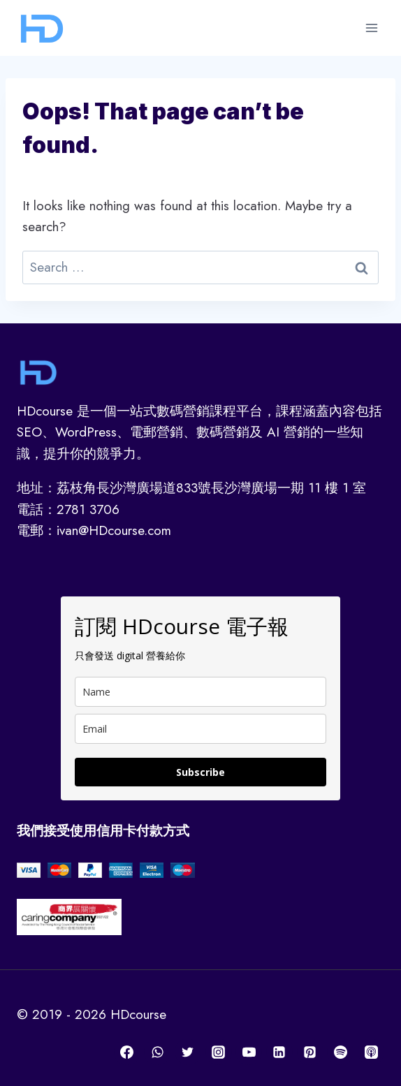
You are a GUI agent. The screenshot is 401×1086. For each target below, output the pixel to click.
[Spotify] (340, 1052)
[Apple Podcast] (371, 1052)
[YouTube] (248, 1052)
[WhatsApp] (157, 1052)
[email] (200, 729)
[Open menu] (371, 27)
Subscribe (200, 772)
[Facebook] (127, 1052)
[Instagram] (218, 1052)
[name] (200, 692)
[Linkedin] (279, 1052)
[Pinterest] (310, 1052)
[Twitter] (188, 1052)
